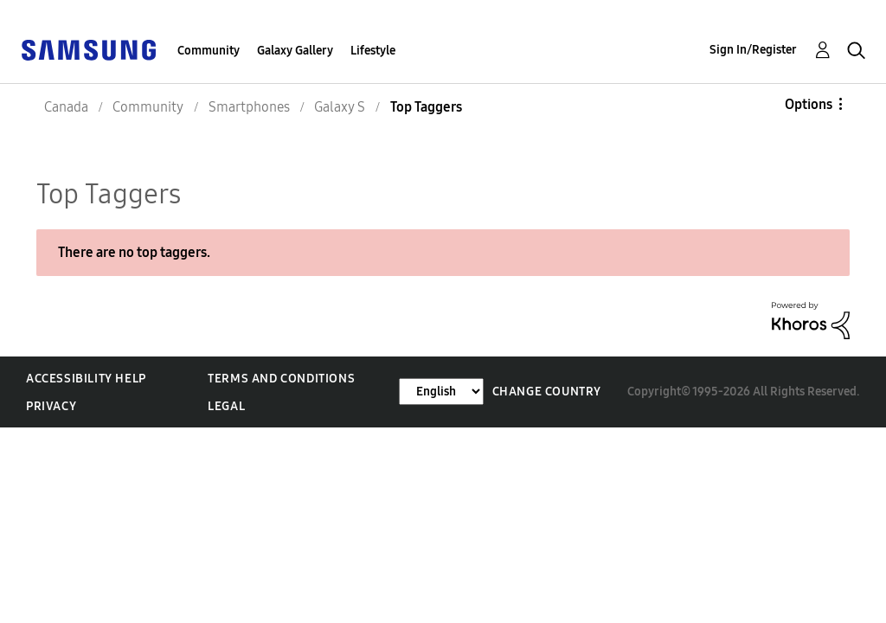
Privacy (51, 406)
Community (208, 50)
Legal (226, 406)
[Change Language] (441, 391)
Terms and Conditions (281, 378)
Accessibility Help (86, 378)
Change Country (546, 391)
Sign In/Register (753, 49)
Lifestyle (372, 50)
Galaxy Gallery (295, 50)
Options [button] (808, 104)
